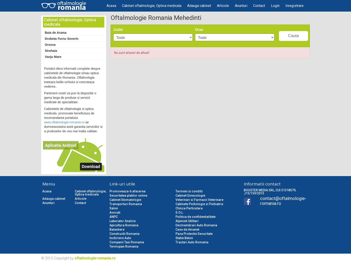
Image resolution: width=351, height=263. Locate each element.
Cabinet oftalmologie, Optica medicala (151, 6)
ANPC (113, 216)
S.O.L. (180, 212)
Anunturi (241, 6)
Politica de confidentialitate (196, 216)
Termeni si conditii (189, 191)
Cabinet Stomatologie (125, 199)
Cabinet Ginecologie (190, 195)
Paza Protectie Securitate (194, 233)
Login (275, 6)
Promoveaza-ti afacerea (127, 191)
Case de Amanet (187, 229)
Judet (118, 30)
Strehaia (51, 51)
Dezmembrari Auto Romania (196, 225)
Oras (199, 30)
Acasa (111, 6)
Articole (223, 6)
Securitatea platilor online (128, 195)
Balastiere (116, 229)
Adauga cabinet (199, 6)
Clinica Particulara (189, 208)
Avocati (114, 212)
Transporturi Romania (125, 204)
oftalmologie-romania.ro (95, 258)
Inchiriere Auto (120, 238)
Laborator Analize (122, 221)
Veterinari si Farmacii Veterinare (199, 199)
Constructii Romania (124, 233)
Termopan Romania (123, 246)
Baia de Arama (55, 32)
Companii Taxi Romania (126, 242)
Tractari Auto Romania (192, 242)
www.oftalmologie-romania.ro (64, 122)
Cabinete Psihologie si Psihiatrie (199, 204)
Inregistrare (294, 6)
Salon (113, 208)
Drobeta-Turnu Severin (62, 38)
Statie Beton (184, 238)
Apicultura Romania (123, 225)
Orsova (50, 44)
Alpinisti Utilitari (187, 221)
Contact (259, 6)
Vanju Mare (53, 57)
